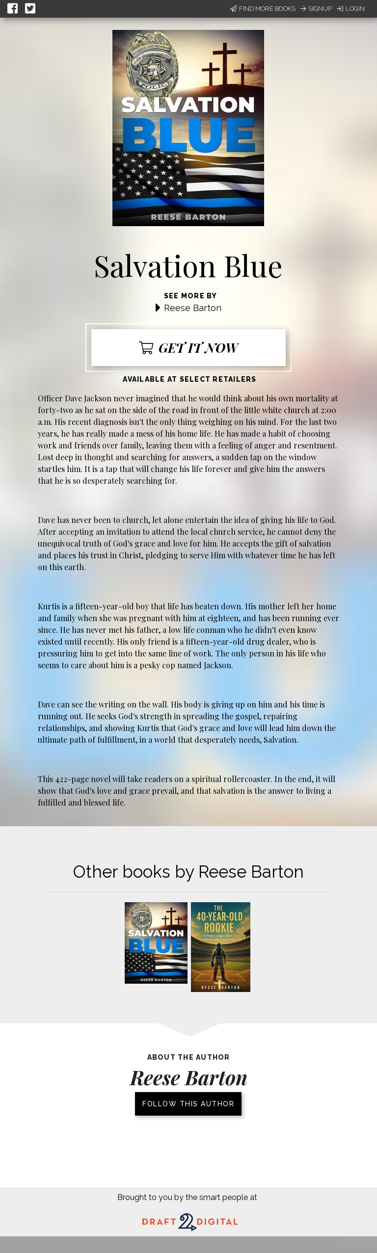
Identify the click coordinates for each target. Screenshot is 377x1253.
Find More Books (263, 8)
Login (351, 8)
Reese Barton (192, 308)
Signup (316, 8)
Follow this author (188, 1104)
